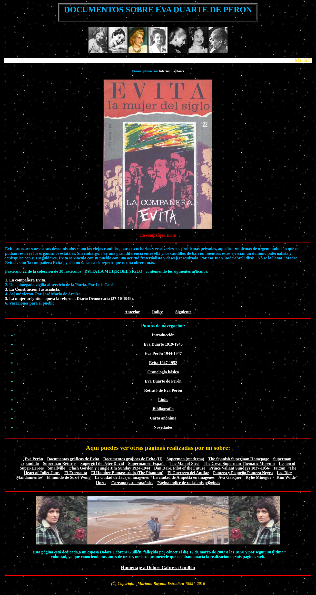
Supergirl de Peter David (102, 463)
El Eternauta (75, 473)
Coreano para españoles (132, 483)
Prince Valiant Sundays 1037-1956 (239, 468)
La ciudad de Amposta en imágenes (183, 477)
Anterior (132, 312)
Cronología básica (163, 372)
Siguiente (183, 312)
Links (163, 399)
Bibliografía (163, 409)
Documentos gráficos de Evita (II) (132, 459)
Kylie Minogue (258, 477)
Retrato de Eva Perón (163, 390)
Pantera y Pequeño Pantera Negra (243, 473)
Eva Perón (34, 459)
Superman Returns (59, 463)
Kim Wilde (286, 477)
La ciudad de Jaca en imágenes (122, 477)
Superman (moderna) (185, 459)
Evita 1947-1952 (163, 362)
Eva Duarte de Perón (163, 381)
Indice (157, 312)
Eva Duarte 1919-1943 (163, 344)
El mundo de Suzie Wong (69, 477)
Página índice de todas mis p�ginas (188, 483)
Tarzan (279, 468)
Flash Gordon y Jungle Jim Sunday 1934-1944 (109, 468)
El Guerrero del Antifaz (188, 473)
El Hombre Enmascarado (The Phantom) (127, 473)
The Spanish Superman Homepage (238, 459)
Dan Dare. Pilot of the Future (179, 468)
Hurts (101, 483)
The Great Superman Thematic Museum (239, 463)
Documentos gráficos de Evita (73, 459)
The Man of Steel (185, 463)
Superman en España (147, 463)
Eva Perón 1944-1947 (163, 353)
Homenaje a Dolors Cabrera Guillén (158, 567)
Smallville (56, 468)
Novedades (163, 427)
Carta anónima (163, 418)
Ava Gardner (230, 477)
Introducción (163, 335)
